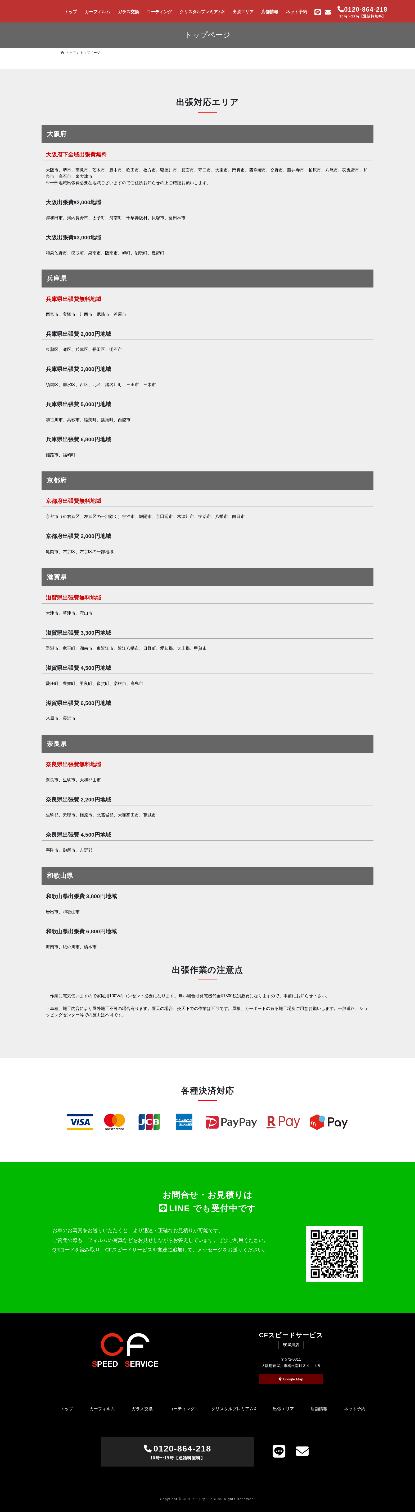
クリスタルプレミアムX (233, 1409)
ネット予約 (354, 1409)
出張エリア (283, 1409)
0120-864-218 (177, 1452)
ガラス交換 (142, 1409)
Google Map (291, 1379)
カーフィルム (102, 1409)
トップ (66, 1409)
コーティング (182, 1409)
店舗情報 (318, 1409)
